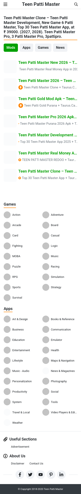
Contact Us (36, 463)
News (60, 48)
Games (43, 48)
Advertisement (20, 446)
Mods (10, 48)
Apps (26, 48)
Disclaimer (17, 463)
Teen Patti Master (41, 4)
